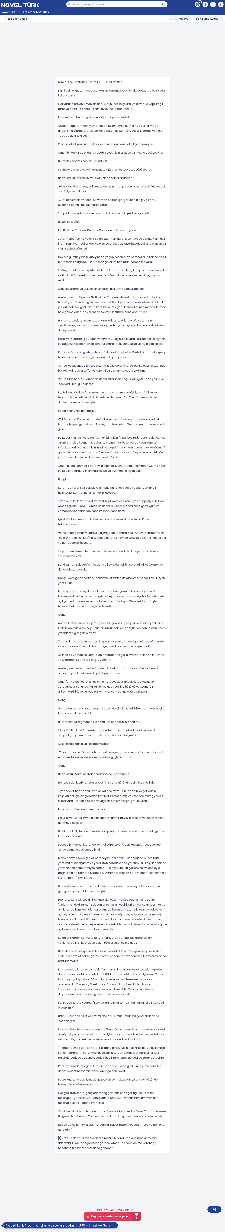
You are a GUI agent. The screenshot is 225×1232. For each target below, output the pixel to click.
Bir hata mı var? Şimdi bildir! (113, 1210)
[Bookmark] (180, 18)
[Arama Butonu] (165, 4)
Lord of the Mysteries (35, 12)
